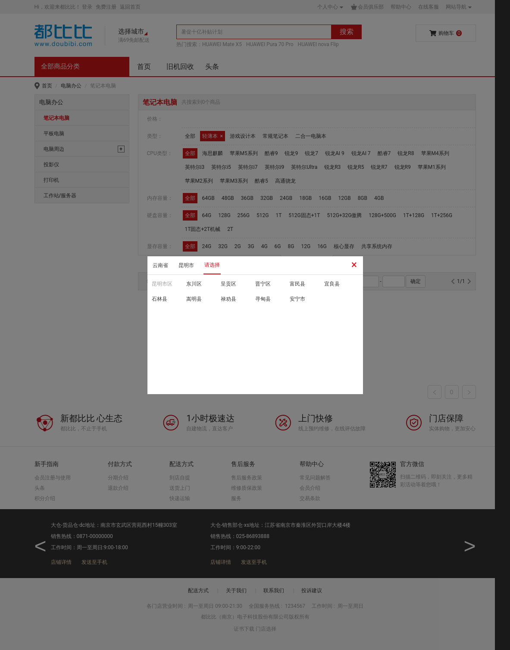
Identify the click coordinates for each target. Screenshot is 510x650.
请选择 (212, 265)
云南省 (160, 265)
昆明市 (186, 265)
